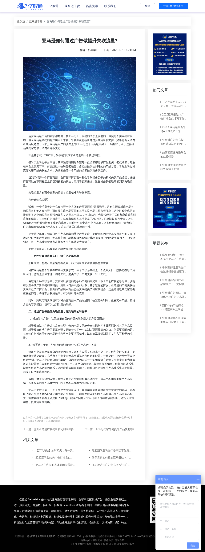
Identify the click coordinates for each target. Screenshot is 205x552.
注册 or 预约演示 (173, 5)
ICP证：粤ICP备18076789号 (120, 544)
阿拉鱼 (71, 536)
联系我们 (110, 6)
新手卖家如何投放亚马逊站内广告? (111, 457)
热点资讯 (92, 6)
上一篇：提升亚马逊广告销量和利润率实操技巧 (51, 429)
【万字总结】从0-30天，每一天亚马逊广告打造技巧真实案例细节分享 (55, 450)
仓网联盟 (61, 536)
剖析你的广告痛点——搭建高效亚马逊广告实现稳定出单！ (173, 309)
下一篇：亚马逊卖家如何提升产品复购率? (109, 429)
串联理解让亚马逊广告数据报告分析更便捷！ (173, 271)
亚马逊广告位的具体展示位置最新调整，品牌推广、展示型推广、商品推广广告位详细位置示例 (55, 464)
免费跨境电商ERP (46, 536)
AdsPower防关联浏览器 (143, 536)
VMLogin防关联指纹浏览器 (91, 536)
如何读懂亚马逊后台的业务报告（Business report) (173, 156)
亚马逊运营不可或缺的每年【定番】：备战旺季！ (173, 322)
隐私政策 (119, 540)
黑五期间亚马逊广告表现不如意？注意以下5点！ (111, 450)
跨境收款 (111, 536)
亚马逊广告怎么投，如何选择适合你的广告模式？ (173, 143)
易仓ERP (31, 536)
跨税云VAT (123, 536)
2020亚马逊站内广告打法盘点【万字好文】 (55, 457)
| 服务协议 (108, 540)
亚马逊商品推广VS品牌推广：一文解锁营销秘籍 (172, 284)
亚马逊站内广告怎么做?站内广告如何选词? (111, 464)
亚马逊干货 (72, 6)
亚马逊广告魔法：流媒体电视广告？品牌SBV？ (173, 296)
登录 (147, 5)
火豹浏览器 (96, 540)
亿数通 (53, 6)
